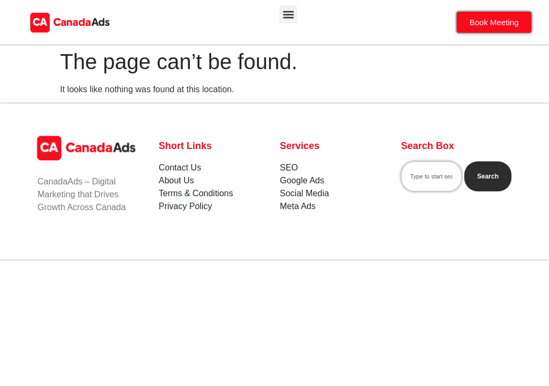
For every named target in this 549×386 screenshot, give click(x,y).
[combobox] (431, 176)
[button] (288, 14)
